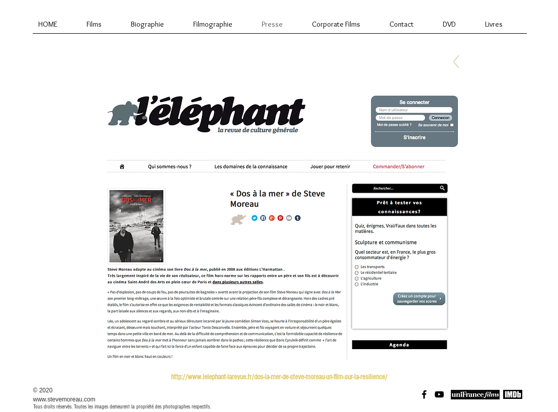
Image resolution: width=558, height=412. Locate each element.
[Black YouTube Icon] (439, 394)
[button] (279, 225)
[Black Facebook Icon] (424, 394)
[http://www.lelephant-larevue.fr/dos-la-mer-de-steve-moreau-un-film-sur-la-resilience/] (279, 376)
